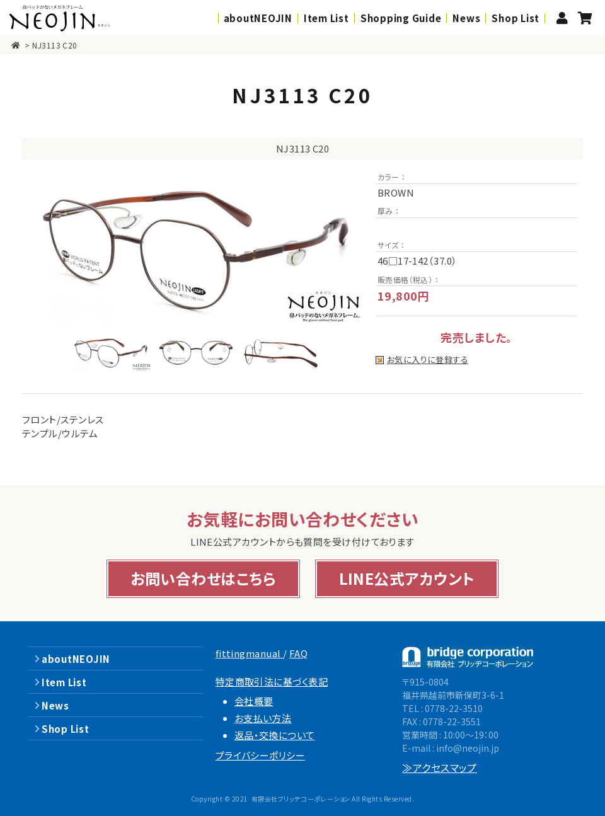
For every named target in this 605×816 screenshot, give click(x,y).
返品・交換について (274, 735)
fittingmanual (249, 653)
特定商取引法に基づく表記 (272, 681)
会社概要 (254, 701)
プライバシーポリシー (261, 755)
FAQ (298, 653)
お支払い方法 (263, 718)
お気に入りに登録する (428, 360)
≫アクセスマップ (439, 767)
